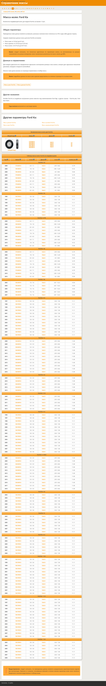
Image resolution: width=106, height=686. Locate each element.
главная (5, 11)
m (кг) (31, 159)
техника (12, 11)
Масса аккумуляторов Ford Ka (50, 125)
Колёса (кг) (73, 159)
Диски (51, 135)
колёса (18, 11)
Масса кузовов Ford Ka (48, 122)
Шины (31, 135)
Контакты (4, 683)
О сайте (10, 683)
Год (6, 159)
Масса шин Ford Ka (9, 85)
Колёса (72, 135)
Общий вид (11, 135)
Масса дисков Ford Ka (23, 85)
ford (23, 11)
